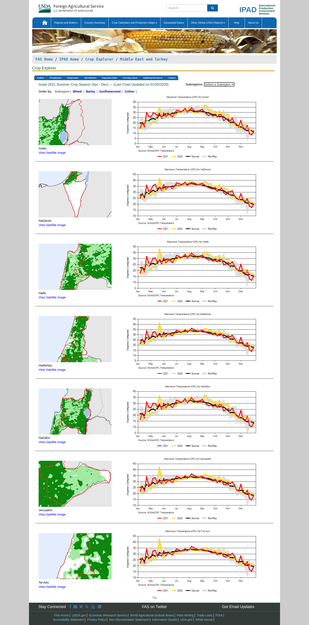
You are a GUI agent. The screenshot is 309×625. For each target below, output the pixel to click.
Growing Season (130, 78)
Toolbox (40, 78)
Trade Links (204, 615)
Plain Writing (185, 615)
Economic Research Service (108, 615)
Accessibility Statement (68, 619)
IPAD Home (69, 59)
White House (204, 619)
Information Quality (164, 619)
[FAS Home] (60, 7)
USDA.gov (79, 615)
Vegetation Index (109, 78)
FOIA (219, 615)
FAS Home (44, 59)
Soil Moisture (90, 78)
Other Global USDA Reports (208, 22)
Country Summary (94, 22)
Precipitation (55, 78)
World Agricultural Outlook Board (152, 615)
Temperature (73, 78)
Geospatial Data (174, 22)
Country (172, 78)
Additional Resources (152, 78)
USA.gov (186, 619)
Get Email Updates (238, 607)
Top (154, 597)
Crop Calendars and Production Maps (134, 22)
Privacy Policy (96, 619)
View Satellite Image (52, 152)
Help (236, 22)
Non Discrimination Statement (129, 619)
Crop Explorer (99, 59)
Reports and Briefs (66, 22)
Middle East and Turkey (144, 59)
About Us (253, 22)
